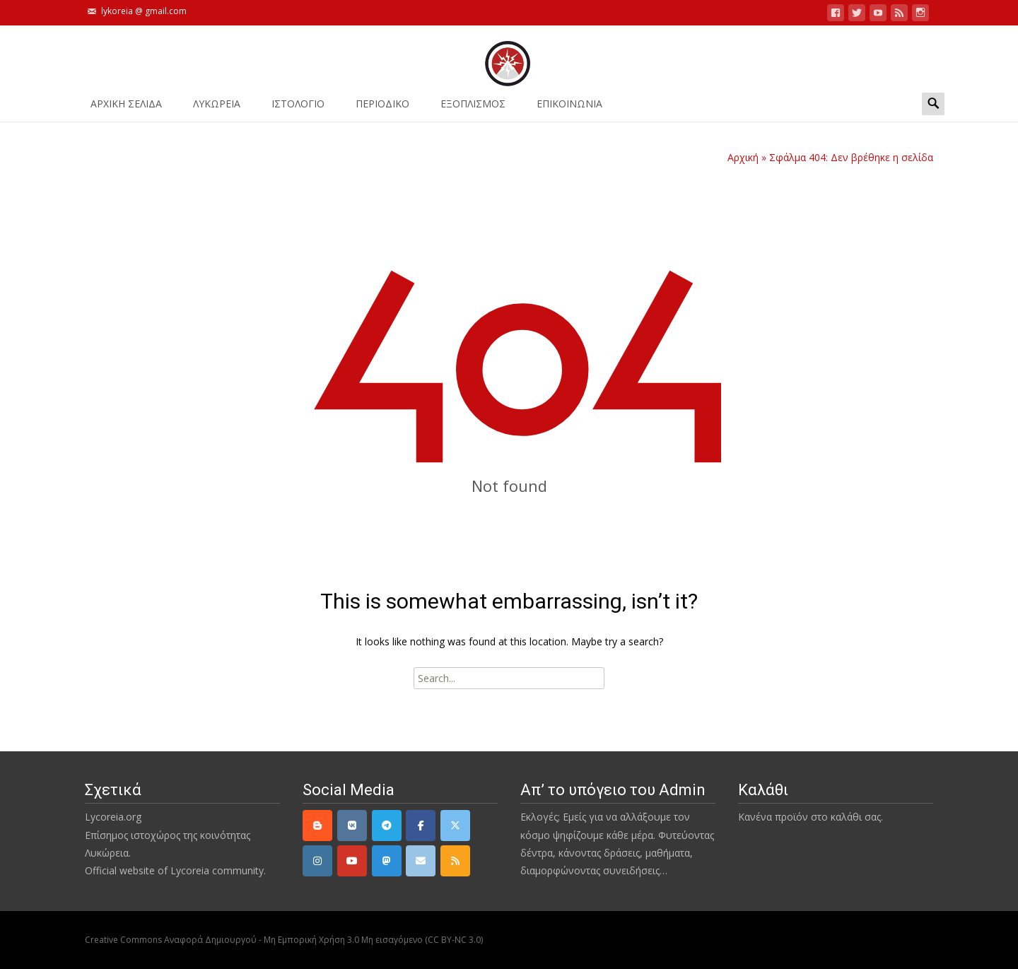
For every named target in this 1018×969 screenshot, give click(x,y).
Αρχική (743, 157)
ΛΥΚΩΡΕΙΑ (216, 108)
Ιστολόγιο (297, 108)
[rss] (455, 860)
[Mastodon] (387, 860)
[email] (420, 860)
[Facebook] (420, 825)
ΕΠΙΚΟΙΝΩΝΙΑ (569, 108)
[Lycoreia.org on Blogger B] (317, 825)
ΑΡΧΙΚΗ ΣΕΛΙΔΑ (126, 108)
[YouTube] (352, 860)
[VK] (352, 825)
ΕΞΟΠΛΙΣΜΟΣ (472, 108)
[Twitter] (455, 825)
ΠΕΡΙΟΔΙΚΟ (382, 108)
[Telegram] (387, 825)
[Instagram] (317, 860)
